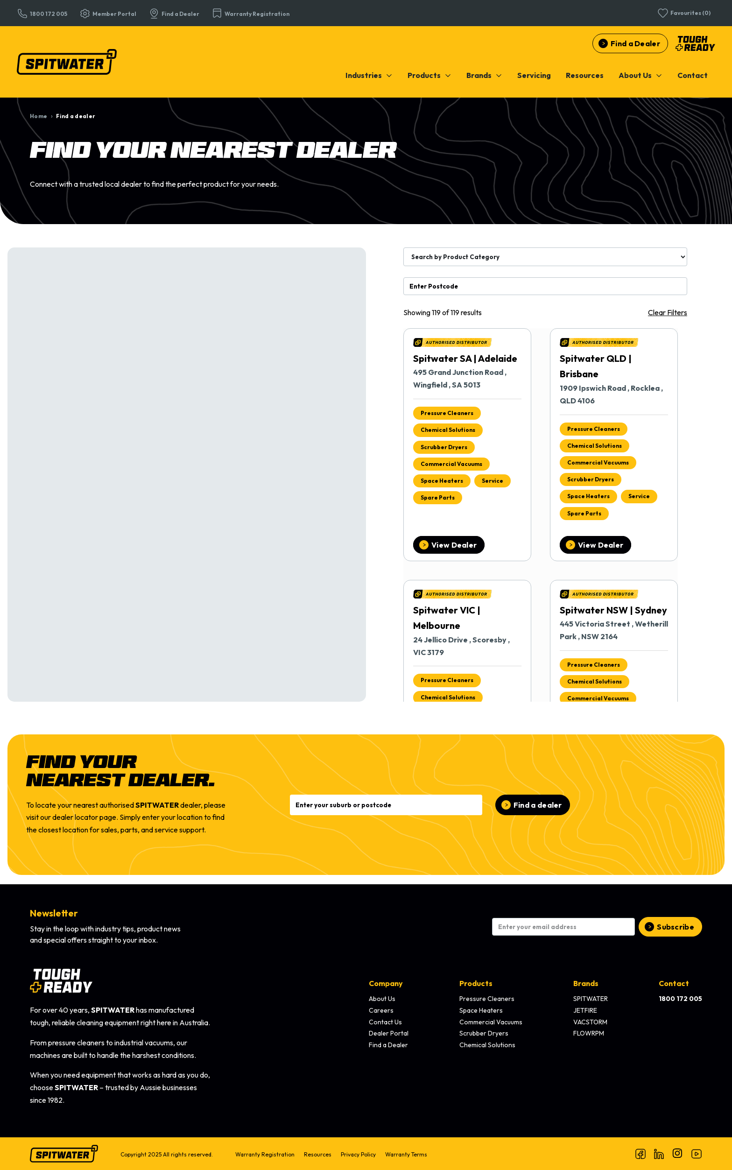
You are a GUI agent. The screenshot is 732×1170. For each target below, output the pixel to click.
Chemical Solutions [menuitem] (487, 1045)
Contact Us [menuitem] (385, 1022)
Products (429, 75)
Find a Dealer (635, 43)
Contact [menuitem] (674, 983)
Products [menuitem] (476, 983)
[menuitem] (369, 75)
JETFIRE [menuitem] (585, 1010)
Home (38, 116)
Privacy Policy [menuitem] (358, 1154)
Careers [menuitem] (381, 1010)
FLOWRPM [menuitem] (588, 1033)
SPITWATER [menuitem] (590, 998)
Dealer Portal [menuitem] (388, 1033)
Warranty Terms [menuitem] (406, 1154)
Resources (585, 75)
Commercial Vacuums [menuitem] (490, 1022)
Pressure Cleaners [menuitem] (486, 998)
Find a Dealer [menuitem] (388, 1045)
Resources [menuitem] (317, 1154)
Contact (692, 75)
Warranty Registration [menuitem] (265, 1154)
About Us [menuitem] (382, 998)
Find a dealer (538, 805)
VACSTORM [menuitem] (590, 1022)
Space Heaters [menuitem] (481, 1010)
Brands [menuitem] (585, 983)
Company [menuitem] (386, 983)
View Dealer (454, 545)
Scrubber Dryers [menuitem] (483, 1033)
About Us (640, 75)
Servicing (534, 75)
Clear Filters (667, 312)
